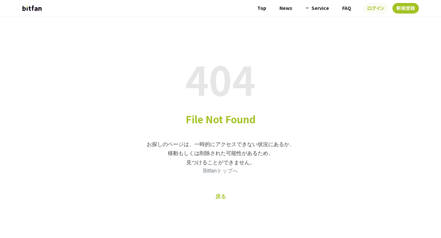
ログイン (376, 8)
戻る (220, 196)
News (285, 8)
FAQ (346, 8)
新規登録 (405, 8)
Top (261, 8)
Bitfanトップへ (220, 171)
